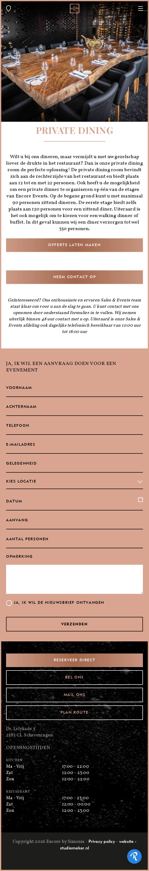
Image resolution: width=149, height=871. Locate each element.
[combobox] (74, 481)
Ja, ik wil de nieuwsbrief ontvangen (59, 603)
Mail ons (75, 695)
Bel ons (74, 677)
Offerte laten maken (74, 245)
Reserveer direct (75, 660)
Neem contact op (74, 277)
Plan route (74, 713)
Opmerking (19, 557)
